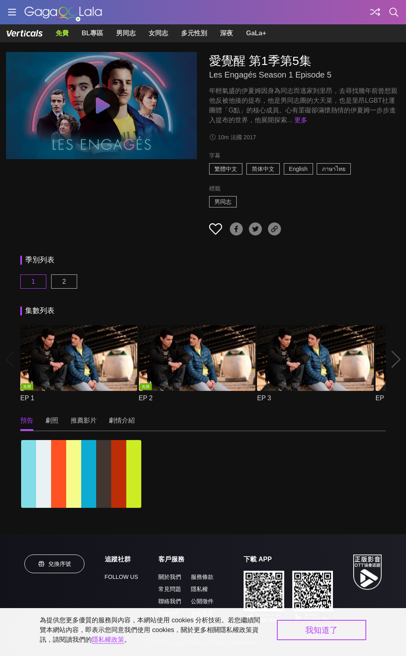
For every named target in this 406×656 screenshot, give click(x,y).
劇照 (51, 420)
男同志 (126, 33)
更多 (300, 120)
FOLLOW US (121, 577)
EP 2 (146, 398)
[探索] (375, 12)
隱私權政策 (108, 639)
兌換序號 (54, 564)
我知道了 (321, 630)
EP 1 (27, 398)
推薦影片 (84, 420)
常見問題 (169, 589)
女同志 (158, 33)
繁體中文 (225, 169)
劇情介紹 (122, 420)
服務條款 (202, 577)
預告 (26, 420)
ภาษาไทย (334, 169)
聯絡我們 (169, 601)
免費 (62, 33)
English (298, 169)
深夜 (226, 33)
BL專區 (92, 33)
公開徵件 (202, 601)
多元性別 (194, 33)
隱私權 (199, 589)
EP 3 (264, 398)
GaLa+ (256, 33)
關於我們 (169, 577)
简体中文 (263, 169)
